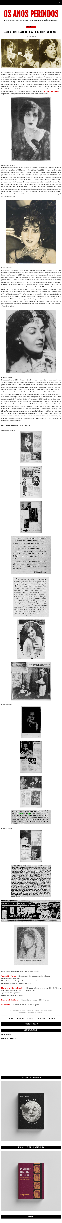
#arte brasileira (14, 1010)
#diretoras (38, 1013)
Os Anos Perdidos (31, 14)
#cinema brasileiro (46, 1010)
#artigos (23, 1010)
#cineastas (30, 1010)
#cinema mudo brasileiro (26, 1013)
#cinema (37, 1010)
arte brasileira (31, 27)
